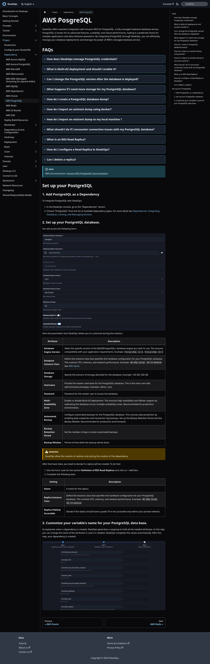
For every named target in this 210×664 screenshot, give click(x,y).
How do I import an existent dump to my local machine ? (189, 59)
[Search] (194, 4)
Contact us (25, 651)
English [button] (26, 4)
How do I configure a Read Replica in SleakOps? (188, 79)
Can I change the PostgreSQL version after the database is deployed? (189, 32)
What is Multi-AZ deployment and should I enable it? (187, 25)
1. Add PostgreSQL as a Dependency (188, 93)
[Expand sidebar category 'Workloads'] (36, 125)
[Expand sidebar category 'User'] (36, 166)
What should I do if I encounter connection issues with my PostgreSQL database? (189, 68)
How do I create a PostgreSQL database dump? (186, 46)
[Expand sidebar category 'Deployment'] (36, 142)
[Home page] (44, 12)
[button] (20, 180)
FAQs (174, 13)
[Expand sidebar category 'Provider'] (36, 26)
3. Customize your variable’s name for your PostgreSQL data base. (189, 102)
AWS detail (74, 366)
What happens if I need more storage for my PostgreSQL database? (189, 39)
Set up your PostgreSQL (181, 88)
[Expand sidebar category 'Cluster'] (36, 30)
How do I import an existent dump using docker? (188, 52)
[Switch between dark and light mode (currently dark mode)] (177, 4)
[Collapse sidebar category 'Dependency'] (36, 55)
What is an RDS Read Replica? (186, 74)
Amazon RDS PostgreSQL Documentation (87, 173)
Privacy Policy (115, 647)
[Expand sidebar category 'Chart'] (36, 152)
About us (24, 647)
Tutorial (22, 643)
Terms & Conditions (118, 643)
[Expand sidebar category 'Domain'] (36, 161)
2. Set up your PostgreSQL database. (188, 96)
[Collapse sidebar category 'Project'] (36, 40)
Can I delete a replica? (183, 85)
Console (168, 4)
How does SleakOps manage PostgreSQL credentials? (185, 19)
